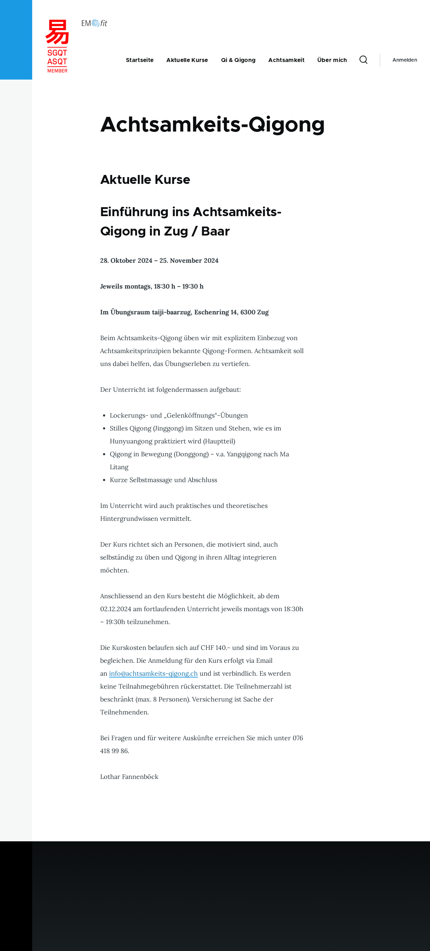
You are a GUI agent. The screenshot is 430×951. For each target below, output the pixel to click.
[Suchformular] (363, 60)
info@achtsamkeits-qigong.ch (153, 673)
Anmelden (404, 60)
